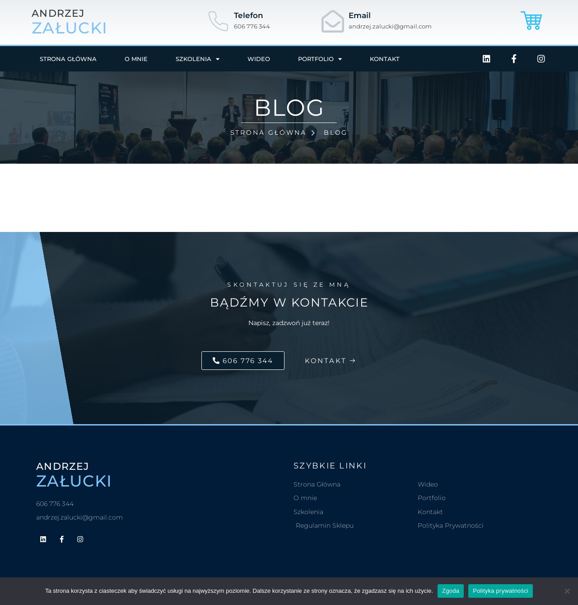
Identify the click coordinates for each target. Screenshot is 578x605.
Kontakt (385, 58)
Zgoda (450, 590)
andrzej (58, 14)
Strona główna (68, 58)
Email (360, 15)
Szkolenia (197, 59)
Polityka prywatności (500, 590)
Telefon (248, 15)
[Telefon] (218, 21)
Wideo (258, 58)
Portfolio (320, 59)
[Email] (333, 21)
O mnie (136, 58)
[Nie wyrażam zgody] (566, 591)
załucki (69, 28)
